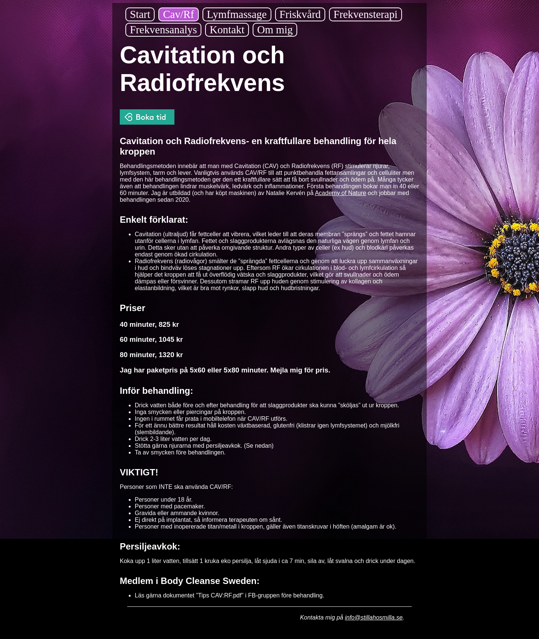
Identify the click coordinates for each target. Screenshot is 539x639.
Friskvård (300, 14)
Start (140, 14)
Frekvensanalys (163, 30)
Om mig (275, 30)
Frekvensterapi (366, 14)
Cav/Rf (178, 14)
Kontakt (227, 30)
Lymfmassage (237, 14)
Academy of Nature (340, 193)
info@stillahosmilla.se (373, 617)
